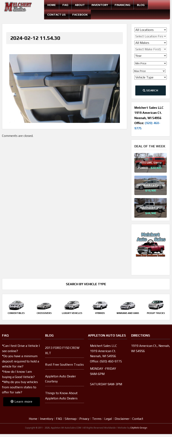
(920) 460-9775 (110, 361)
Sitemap (71, 419)
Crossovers (44, 313)
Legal (108, 419)
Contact (137, 419)
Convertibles (16, 313)
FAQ (65, 4)
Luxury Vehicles (72, 313)
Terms (97, 419)
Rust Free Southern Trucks (64, 364)
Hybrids (100, 313)
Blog (141, 4)
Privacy (84, 419)
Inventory (99, 4)
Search (150, 90)
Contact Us (56, 14)
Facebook (80, 14)
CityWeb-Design (138, 427)
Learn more (21, 401)
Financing (122, 4)
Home (51, 4)
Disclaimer (122, 419)
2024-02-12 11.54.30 (35, 38)
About (80, 4)
